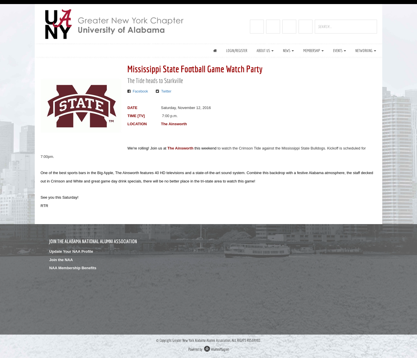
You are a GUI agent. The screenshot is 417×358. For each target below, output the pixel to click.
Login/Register (236, 50)
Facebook (140, 91)
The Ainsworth (180, 148)
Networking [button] (365, 50)
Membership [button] (313, 50)
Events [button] (339, 50)
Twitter (166, 91)
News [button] (288, 50)
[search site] (346, 27)
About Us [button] (265, 50)
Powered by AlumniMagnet (208, 349)
